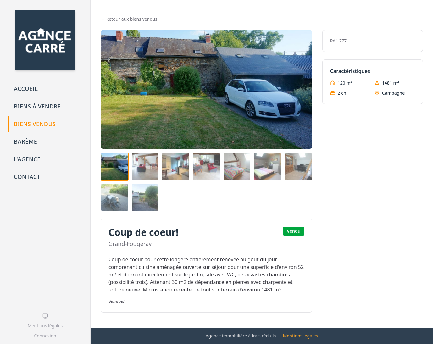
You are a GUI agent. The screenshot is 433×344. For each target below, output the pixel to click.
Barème (25, 141)
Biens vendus (35, 124)
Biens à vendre (37, 106)
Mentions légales (45, 326)
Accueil (26, 88)
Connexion (45, 336)
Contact (27, 176)
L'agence (27, 159)
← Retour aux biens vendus (129, 19)
